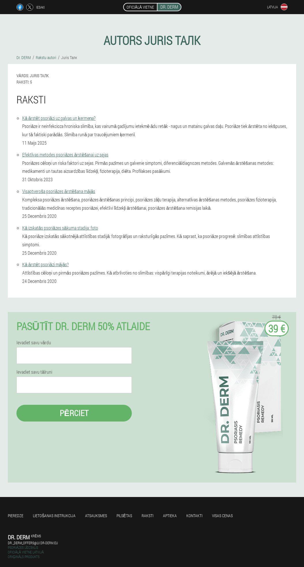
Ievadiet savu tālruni (34, 372)
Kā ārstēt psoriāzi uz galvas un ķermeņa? (59, 118)
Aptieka (170, 515)
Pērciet (74, 413)
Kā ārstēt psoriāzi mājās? (45, 264)
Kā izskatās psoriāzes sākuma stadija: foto (60, 228)
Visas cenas (222, 515)
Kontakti (194, 515)
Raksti (147, 515)
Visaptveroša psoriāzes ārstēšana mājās (58, 191)
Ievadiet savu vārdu (33, 342)
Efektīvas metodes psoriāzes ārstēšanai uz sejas (65, 155)
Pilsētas (124, 515)
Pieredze (15, 515)
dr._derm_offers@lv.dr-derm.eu (33, 542)
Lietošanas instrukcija (54, 515)
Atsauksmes (96, 515)
